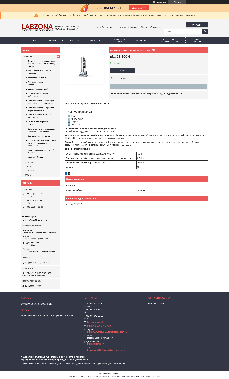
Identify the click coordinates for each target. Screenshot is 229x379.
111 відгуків (161, 2)
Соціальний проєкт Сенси (39, 136)
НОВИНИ (28, 162)
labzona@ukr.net (32, 217)
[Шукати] (205, 31)
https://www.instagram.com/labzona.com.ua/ (41, 233)
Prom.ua (128, 374)
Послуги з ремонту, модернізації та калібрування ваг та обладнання (42, 143)
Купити (122, 70)
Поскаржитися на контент (126, 376)
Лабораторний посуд (37, 78)
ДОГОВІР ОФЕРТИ (197, 40)
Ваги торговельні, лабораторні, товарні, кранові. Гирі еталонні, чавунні (41, 63)
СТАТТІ (27, 166)
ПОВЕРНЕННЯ (141, 41)
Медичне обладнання (37, 157)
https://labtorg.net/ (31, 245)
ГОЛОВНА (31, 41)
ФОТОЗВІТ (29, 171)
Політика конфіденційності (149, 376)
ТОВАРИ (52, 41)
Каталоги (28, 175)
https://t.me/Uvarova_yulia (36, 220)
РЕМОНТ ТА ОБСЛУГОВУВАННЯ (169, 40)
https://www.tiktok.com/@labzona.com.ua (41, 251)
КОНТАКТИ (95, 41)
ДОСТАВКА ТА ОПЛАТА (118, 40)
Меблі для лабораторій (38, 89)
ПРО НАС (74, 41)
